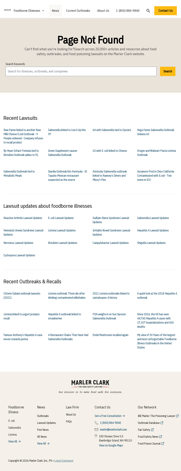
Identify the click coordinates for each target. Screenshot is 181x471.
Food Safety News (148, 436)
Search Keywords (15, 64)
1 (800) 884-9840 (128, 11)
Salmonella (14, 427)
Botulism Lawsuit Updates (62, 243)
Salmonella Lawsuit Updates (153, 218)
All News (42, 436)
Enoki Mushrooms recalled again (110, 335)
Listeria (12, 434)
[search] (81, 71)
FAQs (69, 421)
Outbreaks (43, 416)
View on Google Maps (111, 445)
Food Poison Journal (149, 443)
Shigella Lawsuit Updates (151, 243)
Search (167, 71)
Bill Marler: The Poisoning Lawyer (156, 416)
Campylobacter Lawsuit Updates (111, 243)
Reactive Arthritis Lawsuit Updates (22, 218)
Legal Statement (63, 460)
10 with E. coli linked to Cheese (110, 150)
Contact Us (165, 11)
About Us (103, 11)
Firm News (43, 429)
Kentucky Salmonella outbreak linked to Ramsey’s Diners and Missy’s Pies (110, 175)
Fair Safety (144, 429)
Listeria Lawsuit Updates (62, 230)
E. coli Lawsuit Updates (61, 218)
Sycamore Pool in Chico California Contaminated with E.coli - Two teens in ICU (155, 175)
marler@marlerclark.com (113, 429)
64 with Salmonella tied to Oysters (112, 130)
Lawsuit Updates (46, 423)
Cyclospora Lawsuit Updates (19, 255)
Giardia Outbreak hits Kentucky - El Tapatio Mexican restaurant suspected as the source (67, 175)
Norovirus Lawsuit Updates (18, 243)
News (55, 11)
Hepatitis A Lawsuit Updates (153, 230)
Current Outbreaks (78, 11)
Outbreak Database (149, 423)
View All (12, 441)
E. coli (11, 420)
